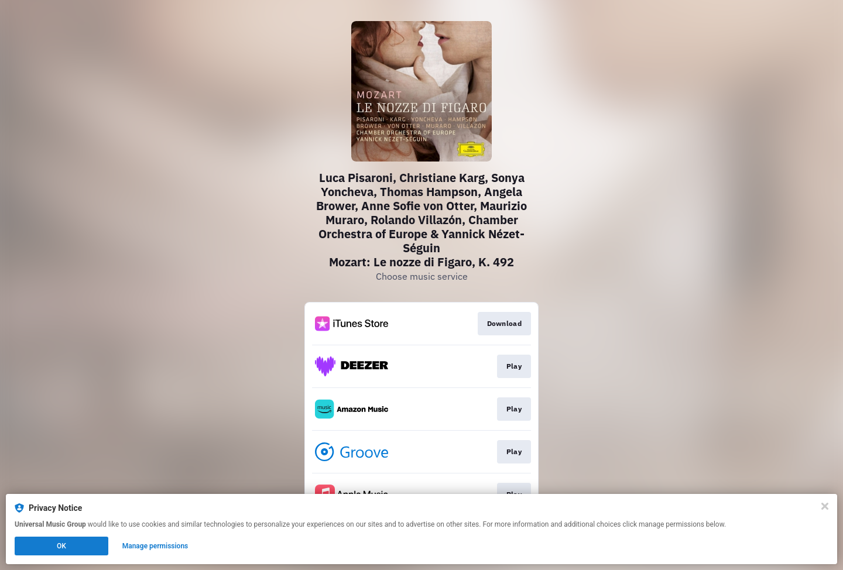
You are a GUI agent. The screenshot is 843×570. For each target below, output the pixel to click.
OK (61, 546)
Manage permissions (155, 546)
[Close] (824, 506)
